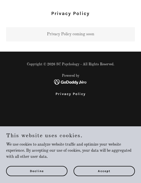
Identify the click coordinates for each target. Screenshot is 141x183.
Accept (104, 171)
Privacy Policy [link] (71, 94)
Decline (37, 171)
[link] (70, 82)
